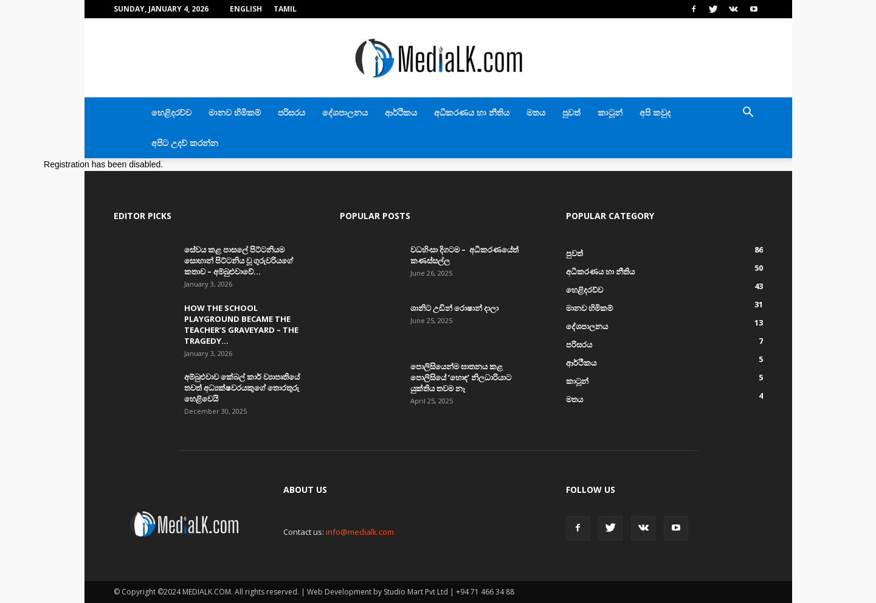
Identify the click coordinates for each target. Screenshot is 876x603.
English (246, 9)
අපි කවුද (655, 112)
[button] (748, 113)
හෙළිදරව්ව (171, 112)
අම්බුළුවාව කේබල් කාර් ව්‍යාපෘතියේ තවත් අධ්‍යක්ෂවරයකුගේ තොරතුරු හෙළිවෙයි (242, 387)
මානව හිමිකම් (235, 112)
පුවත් (571, 112)
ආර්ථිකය (401, 112)
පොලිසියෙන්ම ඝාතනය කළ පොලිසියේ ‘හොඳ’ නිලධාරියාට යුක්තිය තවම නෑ (460, 377)
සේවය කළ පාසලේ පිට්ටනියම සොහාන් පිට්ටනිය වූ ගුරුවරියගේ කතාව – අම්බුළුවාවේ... (238, 260)
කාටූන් (610, 112)
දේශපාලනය (345, 112)
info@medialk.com (360, 531)
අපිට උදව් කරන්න (184, 142)
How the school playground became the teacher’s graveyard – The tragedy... (241, 324)
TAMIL (285, 9)
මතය (535, 112)
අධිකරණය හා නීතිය (471, 112)
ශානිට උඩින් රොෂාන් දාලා (454, 307)
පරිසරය (291, 112)
